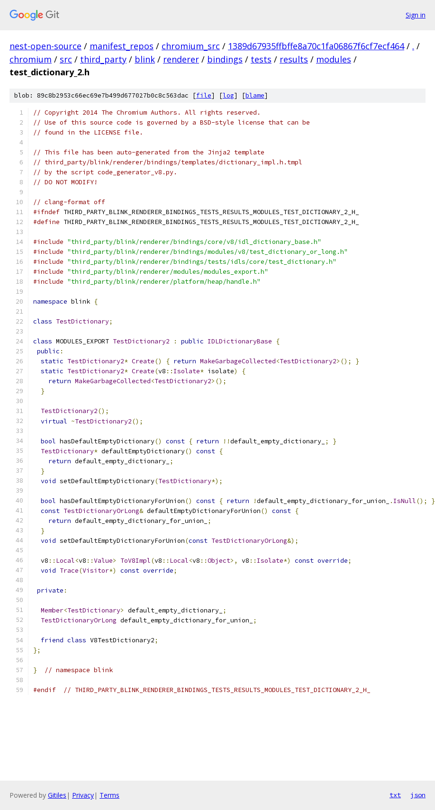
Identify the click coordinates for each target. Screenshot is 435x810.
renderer (181, 59)
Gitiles (57, 795)
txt (395, 795)
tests (261, 59)
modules (333, 59)
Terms (109, 795)
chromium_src (191, 46)
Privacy (83, 795)
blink (145, 59)
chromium (30, 59)
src (66, 59)
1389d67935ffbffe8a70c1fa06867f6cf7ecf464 (316, 46)
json (418, 795)
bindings (225, 59)
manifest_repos (122, 46)
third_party (103, 59)
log (228, 95)
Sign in (416, 14)
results (294, 59)
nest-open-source (45, 46)
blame (254, 95)
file (203, 95)
